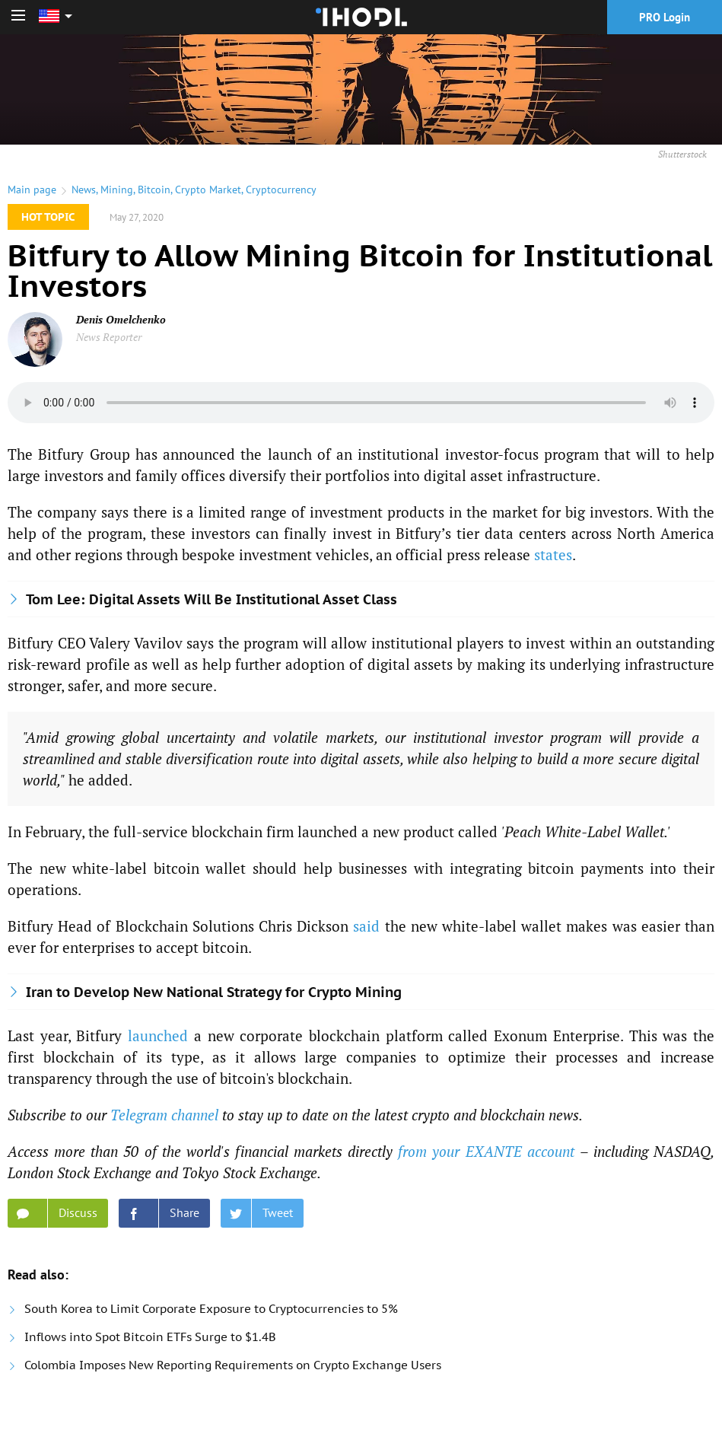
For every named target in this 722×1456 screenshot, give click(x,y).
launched (158, 1035)
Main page (32, 189)
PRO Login (664, 17)
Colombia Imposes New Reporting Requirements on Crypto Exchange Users (232, 1365)
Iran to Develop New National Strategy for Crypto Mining (214, 992)
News (84, 189)
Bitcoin (154, 189)
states (553, 554)
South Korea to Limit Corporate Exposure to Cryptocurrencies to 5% (211, 1308)
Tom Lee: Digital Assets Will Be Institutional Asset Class (211, 599)
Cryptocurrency (281, 189)
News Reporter (109, 337)
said (366, 925)
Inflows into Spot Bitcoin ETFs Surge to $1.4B (150, 1337)
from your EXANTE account (486, 1151)
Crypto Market (208, 189)
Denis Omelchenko (121, 319)
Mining (116, 189)
